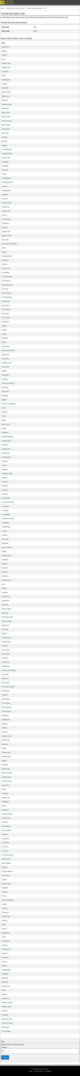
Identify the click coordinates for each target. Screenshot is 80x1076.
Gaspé (4, 334)
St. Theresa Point (7, 855)
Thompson (5, 912)
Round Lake (6, 769)
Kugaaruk (5, 486)
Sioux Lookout (6, 830)
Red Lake (5, 744)
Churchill (5, 199)
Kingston (5, 477)
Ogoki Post (5, 625)
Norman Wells (6, 609)
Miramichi (5, 559)
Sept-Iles (5, 822)
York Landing (6, 1031)
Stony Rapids (6, 863)
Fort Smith (5, 313)
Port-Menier (6, 691)
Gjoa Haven (6, 346)
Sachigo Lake (6, 777)
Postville (4, 695)
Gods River (5, 354)
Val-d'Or (4, 953)
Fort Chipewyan (7, 276)
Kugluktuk (5, 490)
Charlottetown (6, 178)
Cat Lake (5, 170)
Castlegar (5, 166)
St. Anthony (5, 842)
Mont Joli (5, 568)
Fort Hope (5, 289)
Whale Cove (6, 986)
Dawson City (6, 231)
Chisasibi (5, 194)
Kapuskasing (6, 449)
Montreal (5, 572)
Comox (4, 215)
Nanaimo (5, 592)
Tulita (3, 937)
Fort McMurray (7, 293)
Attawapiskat (6, 80)
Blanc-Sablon (6, 125)
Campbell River (7, 153)
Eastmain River (7, 256)
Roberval (5, 765)
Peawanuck (5, 654)
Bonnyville (5, 133)
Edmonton (5, 260)
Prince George (6, 707)
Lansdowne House (8, 518)
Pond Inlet (5, 674)
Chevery (4, 186)
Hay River (5, 387)
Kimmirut (5, 469)
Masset (4, 551)
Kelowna (5, 461)
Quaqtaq (5, 724)
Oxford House (6, 637)
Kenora (4, 465)
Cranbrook (5, 223)
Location (4, 1047)
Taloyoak (5, 888)
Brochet (4, 141)
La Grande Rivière (8, 502)
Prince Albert (6, 703)
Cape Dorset (6, 158)
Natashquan (6, 596)
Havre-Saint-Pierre (8, 383)
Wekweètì (5, 978)
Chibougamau (6, 190)
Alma (3, 59)
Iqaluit (4, 420)
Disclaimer (48, 1071)
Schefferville (6, 818)
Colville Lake (6, 211)
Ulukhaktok (5, 941)
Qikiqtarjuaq (6, 719)
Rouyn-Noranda (7, 773)
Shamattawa (6, 826)
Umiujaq (4, 945)
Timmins (4, 920)
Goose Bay (5, 359)
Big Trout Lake (6, 121)
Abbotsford (5, 47)
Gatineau (5, 338)
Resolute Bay (6, 756)
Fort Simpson (6, 309)
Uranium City (6, 949)
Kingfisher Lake (7, 473)
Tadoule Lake (6, 884)
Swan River (5, 875)
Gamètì (4, 326)
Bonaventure (6, 129)
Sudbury (4, 867)
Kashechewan (6, 457)
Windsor (4, 1011)
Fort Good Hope (7, 285)
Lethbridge (5, 523)
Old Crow (5, 629)
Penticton (5, 658)
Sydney (4, 879)
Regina (4, 748)
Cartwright (5, 162)
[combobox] (40, 1051)
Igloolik (4, 400)
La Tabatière (6, 514)
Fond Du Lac (6, 268)
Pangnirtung (6, 642)
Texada (4, 904)
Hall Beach (5, 375)
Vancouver (5, 957)
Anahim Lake (6, 63)
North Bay (5, 613)
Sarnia (4, 806)
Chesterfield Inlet (7, 182)
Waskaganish (6, 970)
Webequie (5, 974)
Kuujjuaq (5, 494)
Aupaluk (4, 84)
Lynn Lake (5, 539)
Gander (4, 330)
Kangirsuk (5, 445)
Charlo (4, 174)
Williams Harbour (7, 1002)
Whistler (4, 994)
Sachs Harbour (7, 781)
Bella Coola (5, 112)
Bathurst (4, 100)
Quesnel (4, 732)
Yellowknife (5, 1027)
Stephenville (6, 859)
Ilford (3, 408)
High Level (5, 391)
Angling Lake (6, 67)
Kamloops (5, 432)
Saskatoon (5, 810)
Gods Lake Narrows (8, 350)
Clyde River (5, 207)
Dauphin (4, 227)
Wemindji (5, 982)
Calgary (4, 145)
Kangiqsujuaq (6, 441)
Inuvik (4, 416)
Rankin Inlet (6, 740)
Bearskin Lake (6, 104)
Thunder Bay (6, 916)
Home (30, 1071)
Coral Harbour (6, 219)
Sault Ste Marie (7, 814)
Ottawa (4, 633)
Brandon (4, 137)
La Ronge (5, 510)
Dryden (4, 252)
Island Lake (5, 424)
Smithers (5, 834)
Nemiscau (5, 605)
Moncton (5, 564)
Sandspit (5, 793)
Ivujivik (4, 428)
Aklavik (4, 51)
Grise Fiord (5, 367)
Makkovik (5, 543)
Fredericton (5, 322)
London (4, 531)
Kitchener (5, 482)
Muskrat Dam (6, 580)
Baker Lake (5, 96)
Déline (4, 248)
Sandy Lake (6, 797)
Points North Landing (9, 670)
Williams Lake (6, 1007)
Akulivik (4, 55)
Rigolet (4, 760)
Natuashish (5, 600)
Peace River (6, 650)
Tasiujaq (4, 892)
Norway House (7, 621)
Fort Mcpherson (7, 297)
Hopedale (5, 395)
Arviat (4, 75)
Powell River (6, 699)
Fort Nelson (5, 301)
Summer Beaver (7, 871)
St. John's (5, 847)
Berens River (6, 117)
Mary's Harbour (7, 547)
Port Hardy (5, 683)
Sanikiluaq (5, 801)
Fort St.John (6, 317)
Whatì (4, 990)
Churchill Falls (6, 203)
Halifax (4, 371)
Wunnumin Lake (7, 1023)
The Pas (4, 908)
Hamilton (5, 379)
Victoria (4, 961)
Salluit (4, 789)
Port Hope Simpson (8, 687)
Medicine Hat (6, 555)
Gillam (4, 342)
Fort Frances (6, 281)
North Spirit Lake (7, 617)
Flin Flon (5, 264)
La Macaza (5, 506)
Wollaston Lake (7, 1019)
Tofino (4, 925)
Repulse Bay (6, 752)
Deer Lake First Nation (9, 244)
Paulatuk (5, 646)
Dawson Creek (7, 235)
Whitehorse (5, 998)
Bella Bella (5, 108)
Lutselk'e (5, 535)
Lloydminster (6, 527)
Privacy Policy (39, 1071)
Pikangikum (5, 666)
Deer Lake (5, 240)
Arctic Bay (5, 71)
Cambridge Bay (7, 149)
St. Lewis (5, 851)
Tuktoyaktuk (6, 933)
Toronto (4, 929)
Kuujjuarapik (6, 498)
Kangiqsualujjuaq (7, 436)
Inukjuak (4, 412)
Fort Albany (5, 272)
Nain (3, 584)
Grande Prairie (7, 363)
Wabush (4, 966)
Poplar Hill (5, 678)
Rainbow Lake (6, 736)
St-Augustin (5, 838)
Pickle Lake (5, 662)
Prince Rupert (6, 711)
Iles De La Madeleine (9, 404)
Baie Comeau (6, 92)
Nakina (4, 588)
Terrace (4, 896)
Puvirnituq (5, 715)
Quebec (4, 728)
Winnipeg (5, 1015)
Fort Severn (6, 305)
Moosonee (5, 576)
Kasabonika (6, 453)
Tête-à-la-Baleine (7, 900)
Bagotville (5, 88)
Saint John (5, 785)
